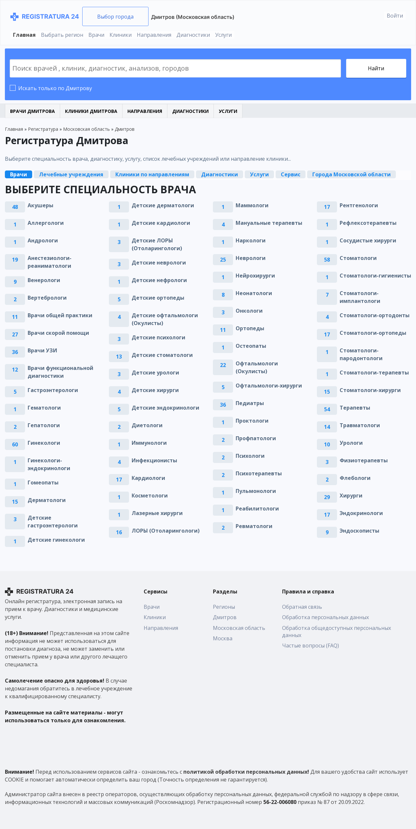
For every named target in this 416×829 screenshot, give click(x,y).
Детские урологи (155, 372)
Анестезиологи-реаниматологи (50, 261)
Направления (154, 34)
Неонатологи (254, 293)
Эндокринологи (361, 513)
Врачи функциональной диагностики (60, 371)
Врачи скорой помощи (58, 332)
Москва (222, 638)
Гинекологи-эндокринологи (49, 464)
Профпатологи (256, 438)
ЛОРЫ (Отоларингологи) (166, 530)
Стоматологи (358, 258)
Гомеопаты (43, 482)
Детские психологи (158, 337)
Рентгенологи (359, 205)
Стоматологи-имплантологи (360, 297)
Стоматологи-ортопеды (373, 332)
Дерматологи (47, 500)
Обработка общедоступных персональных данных (336, 631)
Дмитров (225, 617)
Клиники (121, 34)
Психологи (250, 455)
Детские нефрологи (159, 280)
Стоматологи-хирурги (370, 390)
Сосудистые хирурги (368, 240)
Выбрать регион (62, 34)
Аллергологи (46, 222)
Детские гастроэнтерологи (53, 521)
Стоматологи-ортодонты (375, 315)
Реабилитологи (257, 508)
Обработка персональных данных (325, 617)
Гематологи (44, 407)
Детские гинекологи (56, 539)
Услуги (223, 34)
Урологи (351, 442)
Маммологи (252, 205)
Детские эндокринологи (165, 407)
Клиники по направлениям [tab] (152, 174)
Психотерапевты (259, 473)
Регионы (224, 606)
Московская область (239, 628)
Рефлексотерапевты (368, 222)
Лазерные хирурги (157, 513)
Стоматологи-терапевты (374, 372)
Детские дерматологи (163, 205)
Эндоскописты (359, 530)
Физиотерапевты (364, 460)
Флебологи (355, 478)
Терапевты (355, 407)
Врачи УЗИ (42, 350)
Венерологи (44, 280)
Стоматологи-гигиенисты (375, 275)
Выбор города (115, 16)
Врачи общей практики (60, 315)
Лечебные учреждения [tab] (71, 174)
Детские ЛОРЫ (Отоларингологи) (157, 244)
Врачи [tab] (18, 174)
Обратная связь (302, 606)
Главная (24, 34)
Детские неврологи (159, 262)
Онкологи (249, 310)
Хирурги (351, 495)
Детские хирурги (155, 390)
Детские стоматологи (162, 355)
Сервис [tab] (290, 174)
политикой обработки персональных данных (245, 771)
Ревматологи (254, 526)
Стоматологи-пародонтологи (361, 354)
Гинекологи (44, 442)
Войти (395, 15)
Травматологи (360, 425)
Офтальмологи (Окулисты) (257, 367)
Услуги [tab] (259, 174)
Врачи (96, 34)
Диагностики (193, 34)
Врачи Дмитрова (32, 111)
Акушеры (40, 205)
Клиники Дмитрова (91, 111)
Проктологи (252, 420)
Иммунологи (149, 442)
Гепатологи (44, 425)
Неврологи (251, 258)
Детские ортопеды (158, 297)
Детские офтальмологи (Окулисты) (165, 319)
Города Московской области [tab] (351, 174)
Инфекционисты (154, 460)
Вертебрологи (47, 297)
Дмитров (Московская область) (192, 17)
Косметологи (150, 495)
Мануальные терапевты (269, 222)
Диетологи (147, 425)
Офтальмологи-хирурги (269, 385)
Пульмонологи (256, 491)
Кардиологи (148, 478)
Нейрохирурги (255, 275)
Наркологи (251, 240)
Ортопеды (250, 328)
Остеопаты (251, 345)
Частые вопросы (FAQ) (310, 645)
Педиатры (250, 403)
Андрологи (43, 240)
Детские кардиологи (161, 222)
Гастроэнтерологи (53, 390)
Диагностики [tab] (219, 174)
